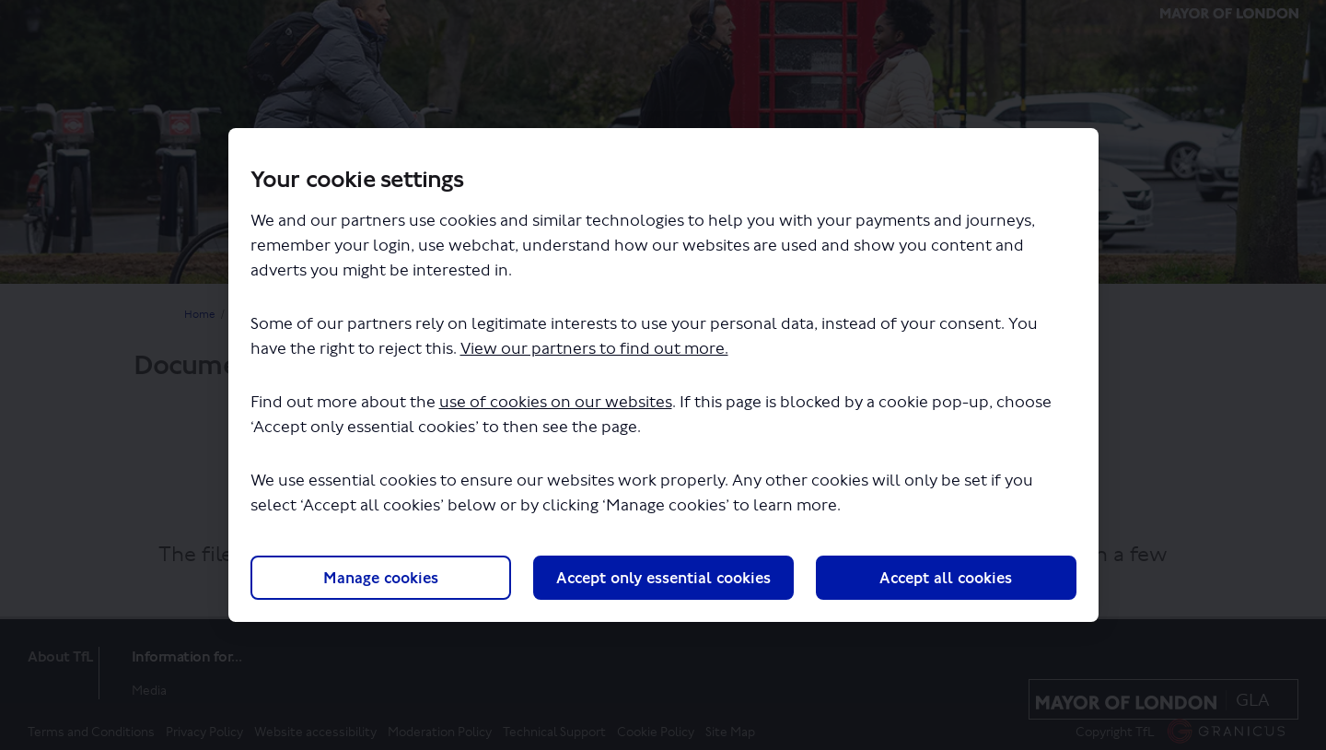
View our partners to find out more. (594, 348)
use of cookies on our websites (555, 402)
